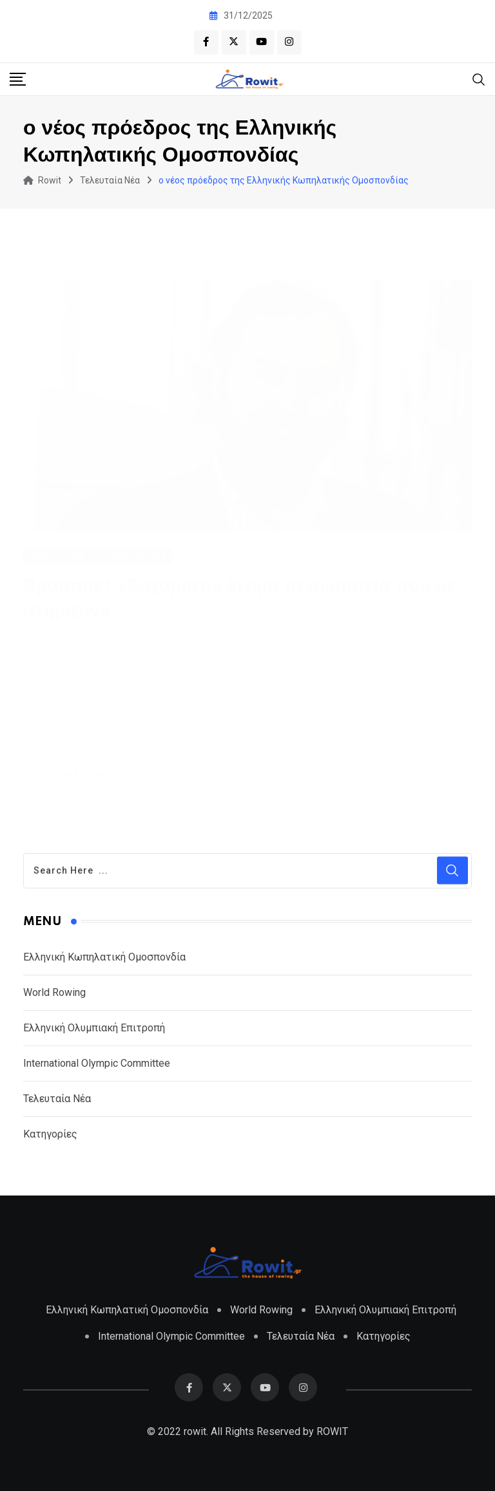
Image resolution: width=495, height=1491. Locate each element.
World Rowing (54, 992)
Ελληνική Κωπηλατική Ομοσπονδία (104, 957)
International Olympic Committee (96, 1063)
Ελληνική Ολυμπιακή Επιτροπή (94, 1028)
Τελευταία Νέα (57, 1098)
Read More (75, 773)
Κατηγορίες (50, 1134)
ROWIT (332, 1431)
